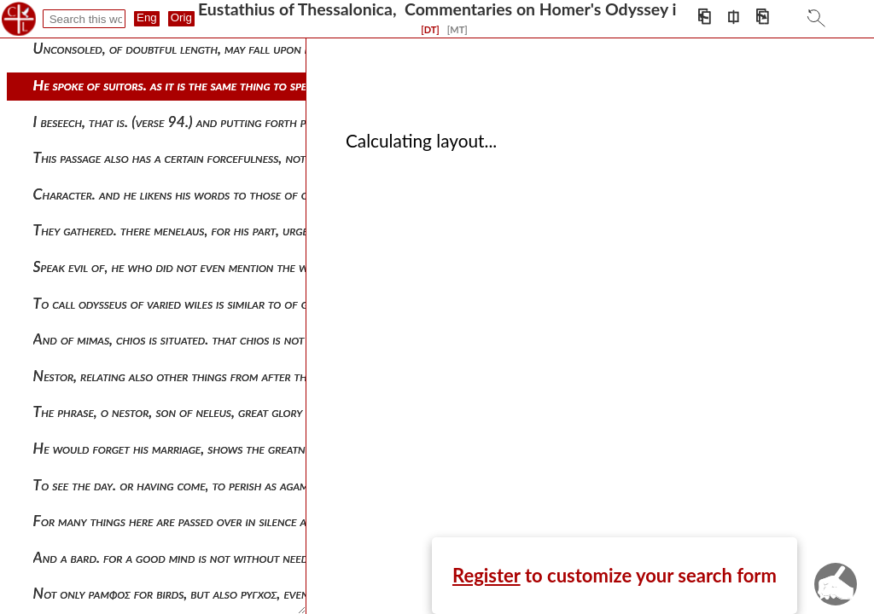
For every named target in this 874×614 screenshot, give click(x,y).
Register (486, 575)
